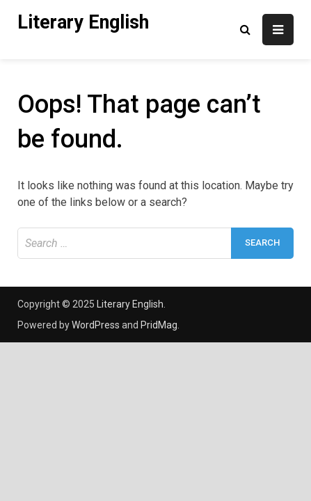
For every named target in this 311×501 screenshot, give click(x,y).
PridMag (159, 325)
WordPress (96, 325)
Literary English (83, 22)
